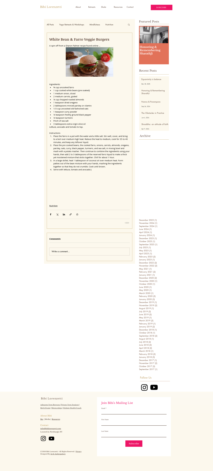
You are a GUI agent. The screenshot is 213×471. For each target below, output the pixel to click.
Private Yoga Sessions (70, 405)
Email (103, 408)
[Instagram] (144, 387)
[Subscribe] (133, 443)
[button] (105, 7)
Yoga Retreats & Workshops (71, 24)
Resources (56, 419)
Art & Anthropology (58, 454)
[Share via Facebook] (50, 214)
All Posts (50, 24)
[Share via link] (70, 214)
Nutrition (109, 24)
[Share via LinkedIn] (64, 214)
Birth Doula (45, 408)
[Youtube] (154, 387)
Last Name (104, 431)
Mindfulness (95, 24)
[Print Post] (77, 214)
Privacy (79, 451)
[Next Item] (164, 35)
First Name (105, 419)
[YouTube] (51, 438)
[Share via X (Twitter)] (57, 214)
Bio (41, 419)
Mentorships (56, 408)
